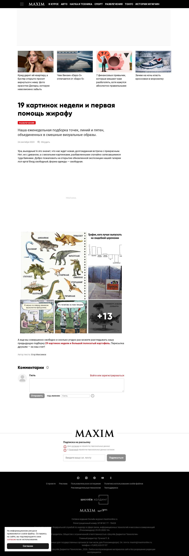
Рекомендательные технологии (86, 488)
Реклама (63, 484)
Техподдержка (111, 488)
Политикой (73, 450)
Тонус (129, 4)
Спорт (98, 4)
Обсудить (43, 142)
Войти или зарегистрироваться (107, 375)
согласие (75, 446)
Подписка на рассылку (76, 442)
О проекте (51, 484)
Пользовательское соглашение (86, 484)
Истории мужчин (147, 4)
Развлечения (114, 4)
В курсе (54, 4)
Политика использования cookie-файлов (123, 484)
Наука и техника (81, 4)
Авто (64, 4)
